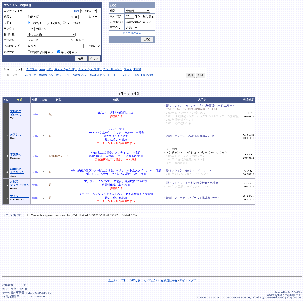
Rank (43, 99)
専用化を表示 (67, 52)
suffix (50, 69)
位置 (35, 99)
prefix (42, 69)
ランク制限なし (112, 69)
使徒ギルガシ (97, 75)
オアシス (15, 134)
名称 (19, 99)
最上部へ (113, 280)
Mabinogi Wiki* (293, 294)
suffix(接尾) (71, 23)
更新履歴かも (169, 280)
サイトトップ (187, 280)
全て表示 (31, 69)
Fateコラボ (30, 75)
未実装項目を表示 (40, 52)
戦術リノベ (46, 75)
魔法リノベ (62, 75)
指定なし (35, 23)
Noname (279, 294)
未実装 (137, 69)
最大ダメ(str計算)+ (65, 69)
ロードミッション (119, 75)
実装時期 (248, 99)
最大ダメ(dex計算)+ (90, 69)
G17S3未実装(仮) (143, 75)
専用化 (128, 69)
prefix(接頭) (52, 23)
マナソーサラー (19, 196)
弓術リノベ (79, 75)
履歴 (76, 11)
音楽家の (15, 154)
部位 (58, 99)
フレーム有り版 (130, 280)
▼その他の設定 (132, 33)
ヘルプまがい (150, 280)
